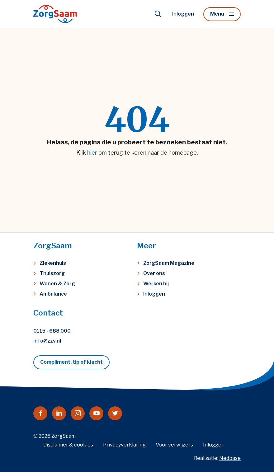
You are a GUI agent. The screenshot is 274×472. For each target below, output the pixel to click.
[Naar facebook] (40, 413)
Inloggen (183, 14)
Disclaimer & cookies (68, 445)
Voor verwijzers (174, 445)
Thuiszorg (52, 273)
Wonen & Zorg (57, 284)
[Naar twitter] (115, 413)
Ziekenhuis (53, 263)
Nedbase (230, 458)
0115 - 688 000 (52, 331)
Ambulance (53, 294)
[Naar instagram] (78, 413)
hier (92, 152)
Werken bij (156, 284)
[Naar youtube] (96, 413)
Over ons (154, 273)
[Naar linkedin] (59, 413)
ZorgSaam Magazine (168, 263)
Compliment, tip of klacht (71, 362)
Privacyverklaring (124, 445)
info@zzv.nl (47, 341)
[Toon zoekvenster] (158, 14)
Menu (217, 14)
